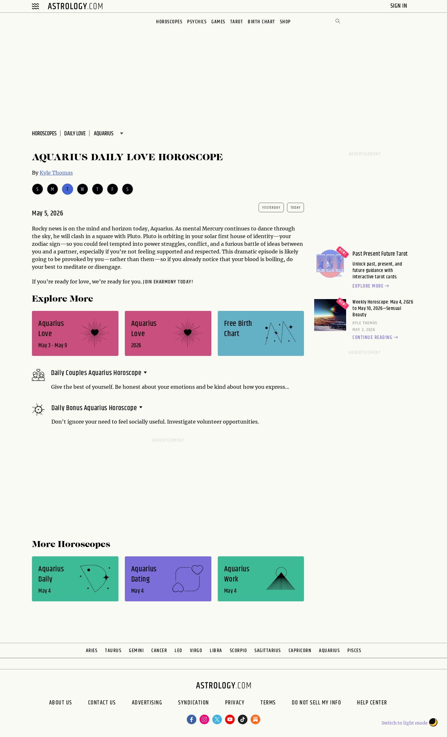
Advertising (147, 703)
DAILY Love (75, 133)
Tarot (236, 22)
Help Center (372, 703)
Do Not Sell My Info (316, 703)
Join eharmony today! (168, 282)
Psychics (197, 22)
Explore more (371, 286)
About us (60, 703)
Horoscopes (169, 22)
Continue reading (376, 338)
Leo (178, 651)
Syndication (193, 703)
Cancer (159, 651)
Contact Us (102, 703)
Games (218, 22)
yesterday (271, 208)
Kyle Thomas (56, 172)
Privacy (235, 703)
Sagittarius (267, 651)
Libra (216, 651)
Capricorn (300, 651)
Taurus (113, 651)
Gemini (136, 651)
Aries (92, 651)
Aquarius (329, 651)
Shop (285, 22)
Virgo (196, 651)
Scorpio (238, 651)
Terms (268, 703)
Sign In (399, 6)
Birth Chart (261, 22)
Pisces (354, 651)
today (296, 208)
